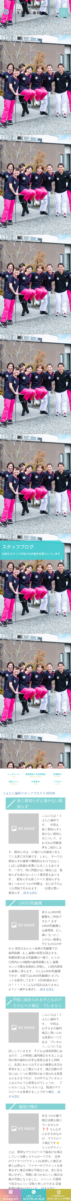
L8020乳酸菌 (30, 903)
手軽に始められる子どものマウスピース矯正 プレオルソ (37, 1002)
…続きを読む (29, 892)
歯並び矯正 (28, 1106)
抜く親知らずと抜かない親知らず (39, 803)
